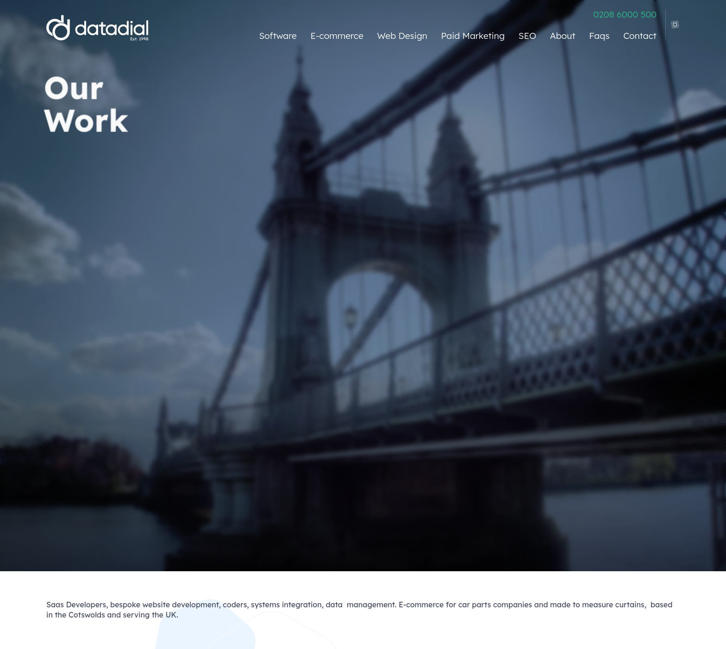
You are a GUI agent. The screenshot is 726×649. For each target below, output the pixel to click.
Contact (640, 36)
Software (277, 36)
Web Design (402, 36)
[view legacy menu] (673, 21)
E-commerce (337, 36)
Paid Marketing (473, 36)
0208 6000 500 (625, 14)
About (563, 36)
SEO (527, 36)
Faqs (599, 36)
